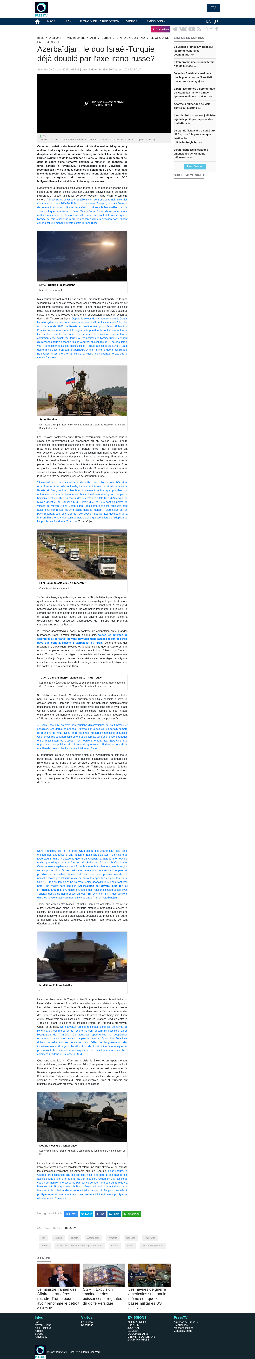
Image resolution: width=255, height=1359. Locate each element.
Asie (93, 37)
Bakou (44, 1245)
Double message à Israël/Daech (58, 1145)
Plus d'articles (195, 166)
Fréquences (181, 1325)
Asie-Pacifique (43, 1328)
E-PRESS (133, 1325)
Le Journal (87, 1322)
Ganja (130, 1245)
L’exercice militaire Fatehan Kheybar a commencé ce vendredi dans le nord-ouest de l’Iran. (82, 1152)
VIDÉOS (131, 21)
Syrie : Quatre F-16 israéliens (57, 285)
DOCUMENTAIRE (138, 1333)
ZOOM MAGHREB (138, 1339)
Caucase (130, 1238)
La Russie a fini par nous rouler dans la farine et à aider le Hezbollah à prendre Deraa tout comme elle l (82, 426)
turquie (114, 1245)
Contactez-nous (183, 1330)
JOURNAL (134, 1328)
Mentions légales (183, 1328)
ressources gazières (153, 1245)
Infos (40, 37)
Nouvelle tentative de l (50, 290)
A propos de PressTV (186, 1322)
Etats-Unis (149, 1238)
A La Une (55, 37)
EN (208, 21)
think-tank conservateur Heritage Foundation (79, 1245)
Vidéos (86, 1317)
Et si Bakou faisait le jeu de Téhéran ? (62, 583)
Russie (74, 1238)
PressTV (181, 1317)
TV (213, 8)
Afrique (39, 1330)
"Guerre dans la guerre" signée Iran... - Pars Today (70, 677)
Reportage (87, 1325)
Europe (106, 37)
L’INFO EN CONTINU (131, 37)
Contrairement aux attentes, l (54, 588)
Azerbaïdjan (93, 1238)
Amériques (41, 1336)
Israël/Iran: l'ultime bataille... (56, 985)
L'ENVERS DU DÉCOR (141, 1336)
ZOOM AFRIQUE (138, 1322)
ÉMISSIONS (155, 21)
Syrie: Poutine (48, 419)
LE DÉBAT (134, 1330)
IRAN (68, 21)
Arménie (113, 1238)
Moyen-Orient (76, 37)
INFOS (50, 21)
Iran (43, 1238)
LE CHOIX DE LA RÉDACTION (99, 21)
